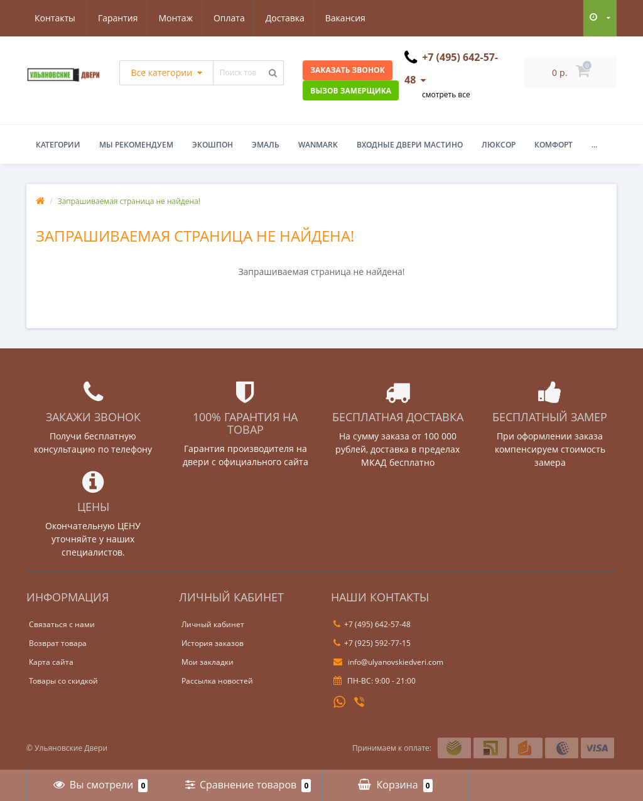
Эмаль (265, 144)
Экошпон (212, 144)
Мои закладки (207, 662)
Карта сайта (51, 662)
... (594, 144)
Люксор (499, 144)
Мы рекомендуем (136, 144)
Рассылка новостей (217, 680)
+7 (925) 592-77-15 (372, 643)
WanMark (318, 144)
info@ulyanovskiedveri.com (388, 662)
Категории (58, 144)
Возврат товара (58, 643)
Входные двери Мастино (410, 144)
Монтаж (114, 18)
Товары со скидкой (63, 680)
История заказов (212, 643)
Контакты (353, 18)
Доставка (227, 18)
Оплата (169, 18)
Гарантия (55, 18)
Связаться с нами (62, 624)
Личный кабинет (212, 624)
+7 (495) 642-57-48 (372, 624)
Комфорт (553, 144)
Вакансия (289, 18)
